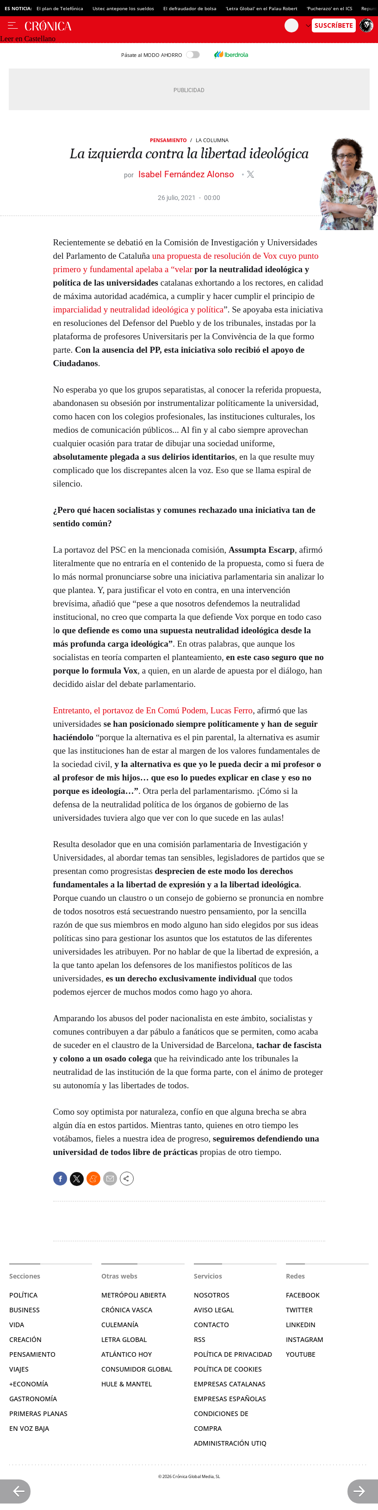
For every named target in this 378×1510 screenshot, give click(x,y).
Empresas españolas (230, 1398)
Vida (16, 1324)
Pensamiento (168, 140)
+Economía (28, 1383)
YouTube (301, 1354)
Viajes (19, 1369)
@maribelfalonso (250, 174)
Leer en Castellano (28, 39)
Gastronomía (33, 1398)
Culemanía (119, 1324)
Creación (25, 1339)
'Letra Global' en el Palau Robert (261, 8)
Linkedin (301, 1324)
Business (24, 1309)
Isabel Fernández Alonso (187, 174)
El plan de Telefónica (60, 8)
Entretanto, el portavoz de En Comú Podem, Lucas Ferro (153, 710)
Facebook (303, 1295)
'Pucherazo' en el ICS (329, 8)
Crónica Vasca (126, 1309)
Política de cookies (228, 1369)
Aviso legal (214, 1309)
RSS (199, 1339)
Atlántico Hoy (126, 1354)
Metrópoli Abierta (133, 1295)
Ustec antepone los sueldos (123, 8)
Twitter (299, 1309)
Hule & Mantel (126, 1383)
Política (23, 1295)
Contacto (211, 1324)
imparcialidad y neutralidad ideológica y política (138, 309)
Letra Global (124, 1339)
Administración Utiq (230, 1443)
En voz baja (29, 1428)
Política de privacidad (233, 1354)
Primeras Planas (38, 1413)
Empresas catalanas (230, 1383)
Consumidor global (136, 1369)
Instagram (304, 1339)
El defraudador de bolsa (190, 8)
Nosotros (211, 1295)
